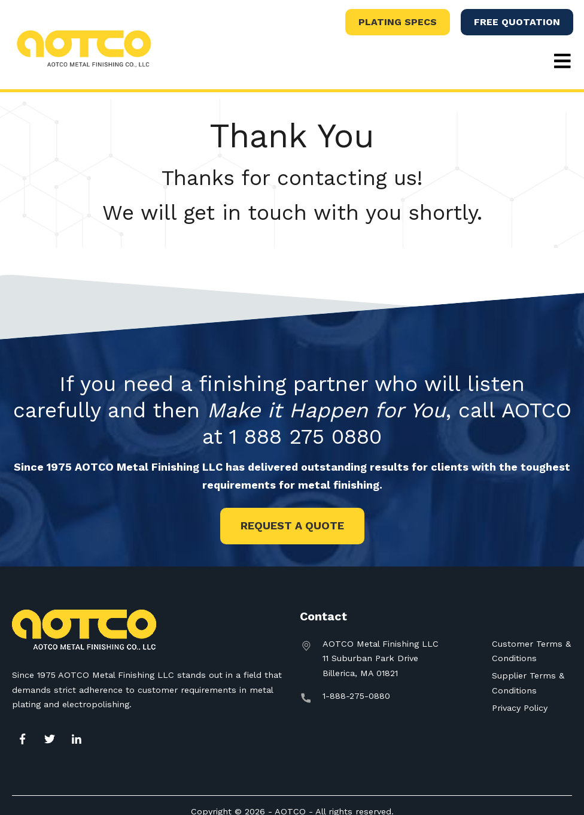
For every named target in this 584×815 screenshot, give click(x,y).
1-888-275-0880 (356, 696)
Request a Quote (292, 525)
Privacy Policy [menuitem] (520, 708)
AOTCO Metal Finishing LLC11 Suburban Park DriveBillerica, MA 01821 (381, 658)
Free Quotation (517, 22)
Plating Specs (397, 22)
